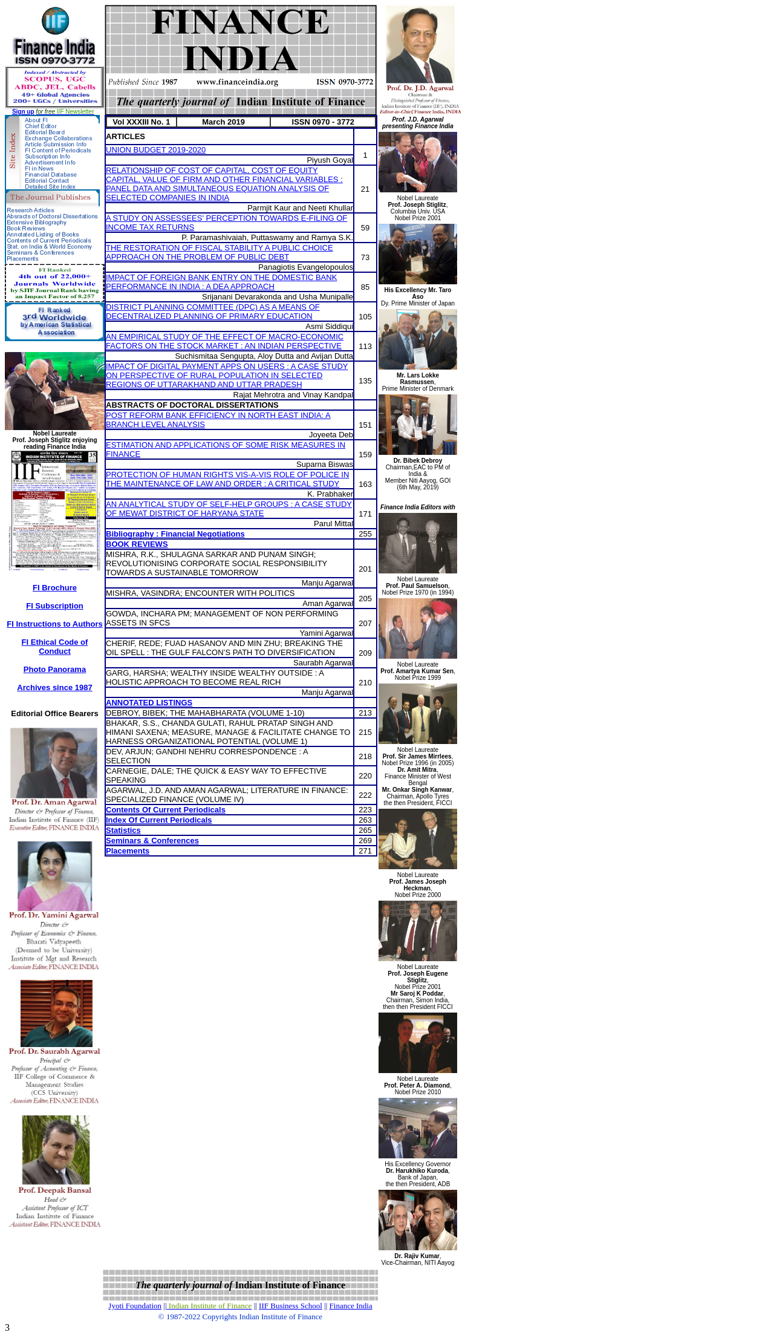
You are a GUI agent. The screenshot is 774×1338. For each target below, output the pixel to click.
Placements (127, 850)
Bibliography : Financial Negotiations (175, 533)
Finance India (351, 1305)
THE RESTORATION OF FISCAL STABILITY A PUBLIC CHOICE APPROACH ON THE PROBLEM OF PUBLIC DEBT (219, 252)
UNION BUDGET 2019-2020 (156, 149)
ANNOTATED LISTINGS (149, 702)
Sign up (23, 111)
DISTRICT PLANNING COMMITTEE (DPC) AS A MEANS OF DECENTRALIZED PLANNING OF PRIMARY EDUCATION (213, 311)
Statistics (123, 830)
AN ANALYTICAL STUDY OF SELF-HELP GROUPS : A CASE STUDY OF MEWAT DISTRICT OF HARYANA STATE (229, 509)
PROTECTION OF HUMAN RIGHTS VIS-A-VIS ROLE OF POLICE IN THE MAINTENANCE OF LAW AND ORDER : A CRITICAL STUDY (227, 479)
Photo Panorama (55, 669)
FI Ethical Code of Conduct (55, 647)
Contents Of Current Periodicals (166, 809)
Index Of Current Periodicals (159, 819)
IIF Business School (290, 1305)
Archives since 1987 (54, 687)
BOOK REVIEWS (137, 544)
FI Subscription (54, 605)
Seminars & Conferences (152, 840)
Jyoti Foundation (134, 1305)
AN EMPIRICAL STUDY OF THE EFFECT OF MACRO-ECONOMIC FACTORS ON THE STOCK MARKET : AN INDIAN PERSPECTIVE (224, 341)
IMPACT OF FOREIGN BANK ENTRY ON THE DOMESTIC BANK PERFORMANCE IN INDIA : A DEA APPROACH (221, 282)
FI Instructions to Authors (54, 623)
